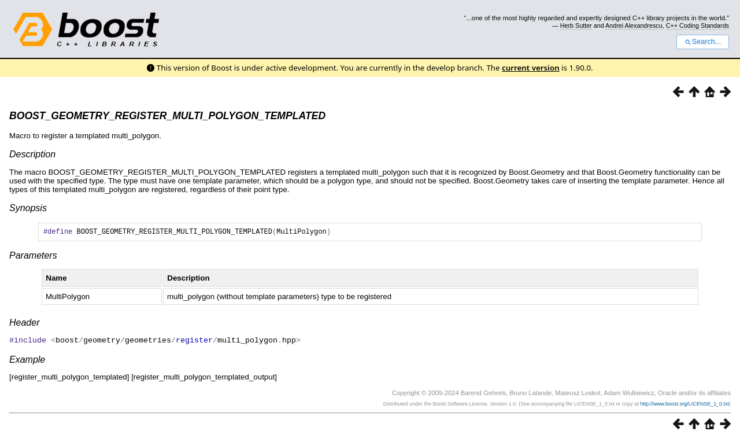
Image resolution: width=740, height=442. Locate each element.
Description (32, 154)
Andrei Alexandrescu (634, 25)
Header (24, 324)
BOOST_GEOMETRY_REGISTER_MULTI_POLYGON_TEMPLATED (167, 115)
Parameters (33, 257)
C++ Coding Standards (697, 25)
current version (531, 67)
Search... (702, 42)
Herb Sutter (576, 25)
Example (27, 361)
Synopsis (28, 208)
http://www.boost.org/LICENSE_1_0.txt (684, 405)
